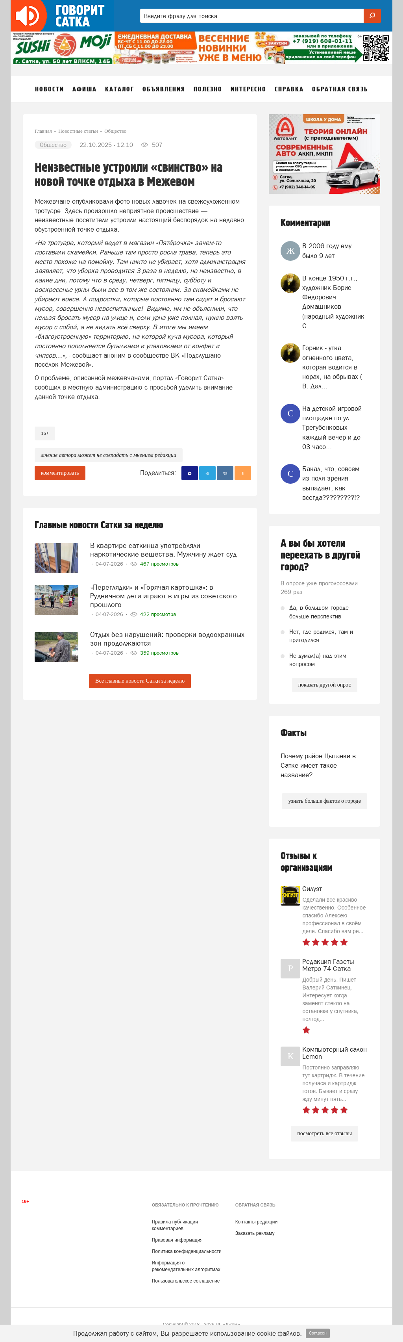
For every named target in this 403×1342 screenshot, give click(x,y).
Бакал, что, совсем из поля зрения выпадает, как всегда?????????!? (331, 483)
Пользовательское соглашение (186, 1281)
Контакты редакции (256, 1222)
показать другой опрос (324, 685)
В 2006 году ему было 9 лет (326, 250)
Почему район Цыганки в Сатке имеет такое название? (318, 765)
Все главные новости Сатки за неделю (140, 681)
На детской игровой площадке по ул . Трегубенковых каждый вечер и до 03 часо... (332, 428)
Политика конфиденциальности (187, 1251)
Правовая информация (177, 1240)
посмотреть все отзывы (324, 1133)
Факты (294, 733)
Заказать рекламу (255, 1233)
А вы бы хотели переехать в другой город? (320, 555)
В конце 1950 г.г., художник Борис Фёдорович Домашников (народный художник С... (333, 302)
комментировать (60, 473)
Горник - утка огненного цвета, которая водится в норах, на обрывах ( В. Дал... (332, 367)
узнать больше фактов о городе (324, 801)
